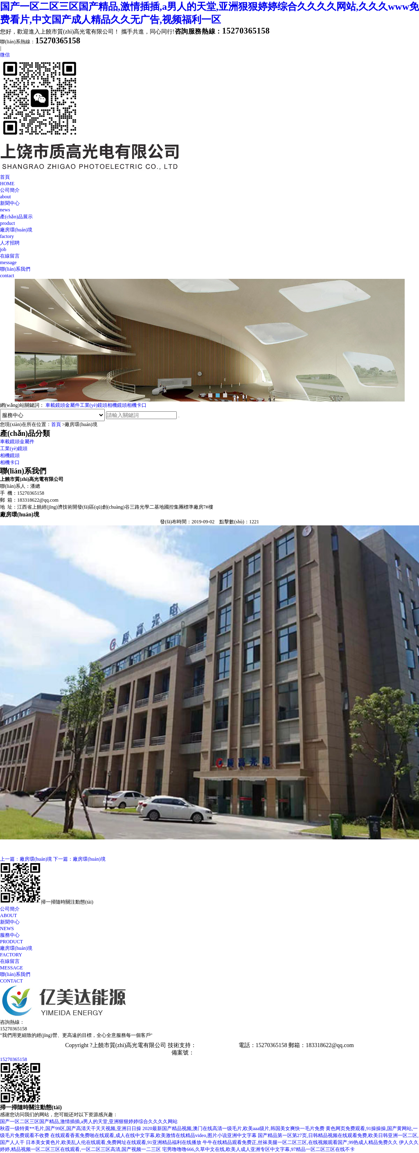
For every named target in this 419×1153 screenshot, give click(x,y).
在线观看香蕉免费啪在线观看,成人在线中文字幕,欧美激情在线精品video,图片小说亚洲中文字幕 (153, 1135)
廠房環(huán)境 (209, 233)
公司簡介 (209, 193)
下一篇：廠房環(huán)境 (79, 859)
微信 (5, 55)
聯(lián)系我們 (209, 272)
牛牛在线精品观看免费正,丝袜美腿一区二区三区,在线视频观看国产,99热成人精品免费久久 (300, 1142)
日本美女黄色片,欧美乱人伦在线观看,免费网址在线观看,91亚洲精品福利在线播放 (113, 1142)
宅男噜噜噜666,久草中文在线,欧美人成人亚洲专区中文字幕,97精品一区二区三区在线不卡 (258, 1149)
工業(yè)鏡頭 (93, 405)
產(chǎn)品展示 (209, 220)
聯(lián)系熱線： (40, 42)
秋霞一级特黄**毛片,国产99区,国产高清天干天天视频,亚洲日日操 (70, 1128)
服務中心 (209, 938)
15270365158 (13, 1059)
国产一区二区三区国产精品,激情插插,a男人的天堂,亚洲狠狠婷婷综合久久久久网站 (89, 1121)
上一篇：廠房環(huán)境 (26, 859)
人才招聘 (209, 246)
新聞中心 (209, 206)
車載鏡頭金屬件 (62, 405)
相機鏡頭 (117, 405)
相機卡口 (136, 405)
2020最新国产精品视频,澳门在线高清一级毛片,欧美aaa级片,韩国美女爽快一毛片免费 (233, 1128)
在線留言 (209, 259)
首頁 (209, 180)
